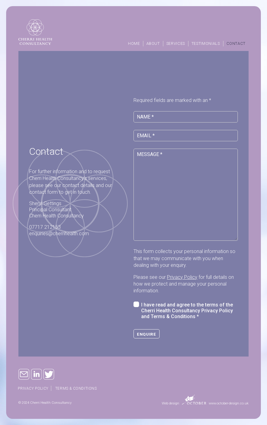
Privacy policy (33, 388)
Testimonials (206, 43)
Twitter (48, 374)
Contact (236, 43)
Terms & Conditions (77, 388)
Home (134, 43)
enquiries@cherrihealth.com (59, 233)
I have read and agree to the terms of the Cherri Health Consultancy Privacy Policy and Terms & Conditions (187, 310)
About (153, 43)
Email (23, 374)
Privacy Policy (182, 277)
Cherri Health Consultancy (35, 32)
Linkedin (36, 374)
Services (175, 43)
